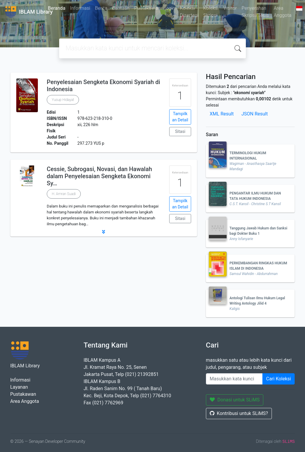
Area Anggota (282, 11)
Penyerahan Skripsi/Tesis (255, 11)
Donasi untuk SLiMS (235, 400)
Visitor (230, 8)
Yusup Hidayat (63, 100)
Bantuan (121, 8)
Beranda (56, 8)
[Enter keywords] (234, 379)
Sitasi (180, 131)
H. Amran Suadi (64, 194)
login (170, 8)
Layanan (19, 387)
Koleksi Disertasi (189, 11)
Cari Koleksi (278, 379)
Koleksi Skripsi (211, 11)
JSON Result (254, 114)
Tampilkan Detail (180, 116)
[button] (103, 232)
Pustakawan (147, 8)
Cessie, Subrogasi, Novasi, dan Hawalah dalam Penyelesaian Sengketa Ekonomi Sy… (99, 176)
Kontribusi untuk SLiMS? (239, 413)
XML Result (222, 114)
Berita (101, 8)
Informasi (80, 8)
